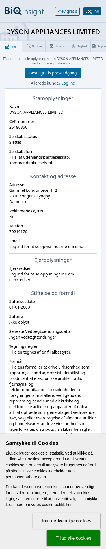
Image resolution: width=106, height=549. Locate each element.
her (69, 504)
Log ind (92, 11)
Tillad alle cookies (73, 538)
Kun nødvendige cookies (66, 520)
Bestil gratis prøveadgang (53, 73)
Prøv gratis (67, 11)
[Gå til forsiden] (24, 11)
